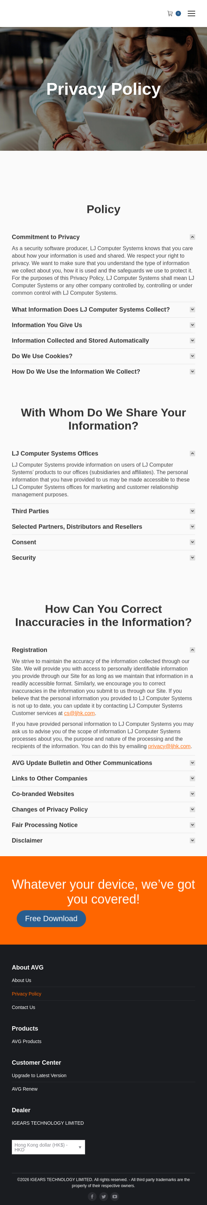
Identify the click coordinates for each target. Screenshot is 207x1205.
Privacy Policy (26, 994)
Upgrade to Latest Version (39, 1075)
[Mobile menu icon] (191, 13)
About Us (21, 980)
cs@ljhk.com (79, 827)
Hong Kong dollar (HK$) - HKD (41, 1147)
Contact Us (23, 1007)
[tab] (103, 336)
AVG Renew (24, 1089)
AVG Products (27, 1041)
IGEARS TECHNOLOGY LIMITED (48, 1123)
